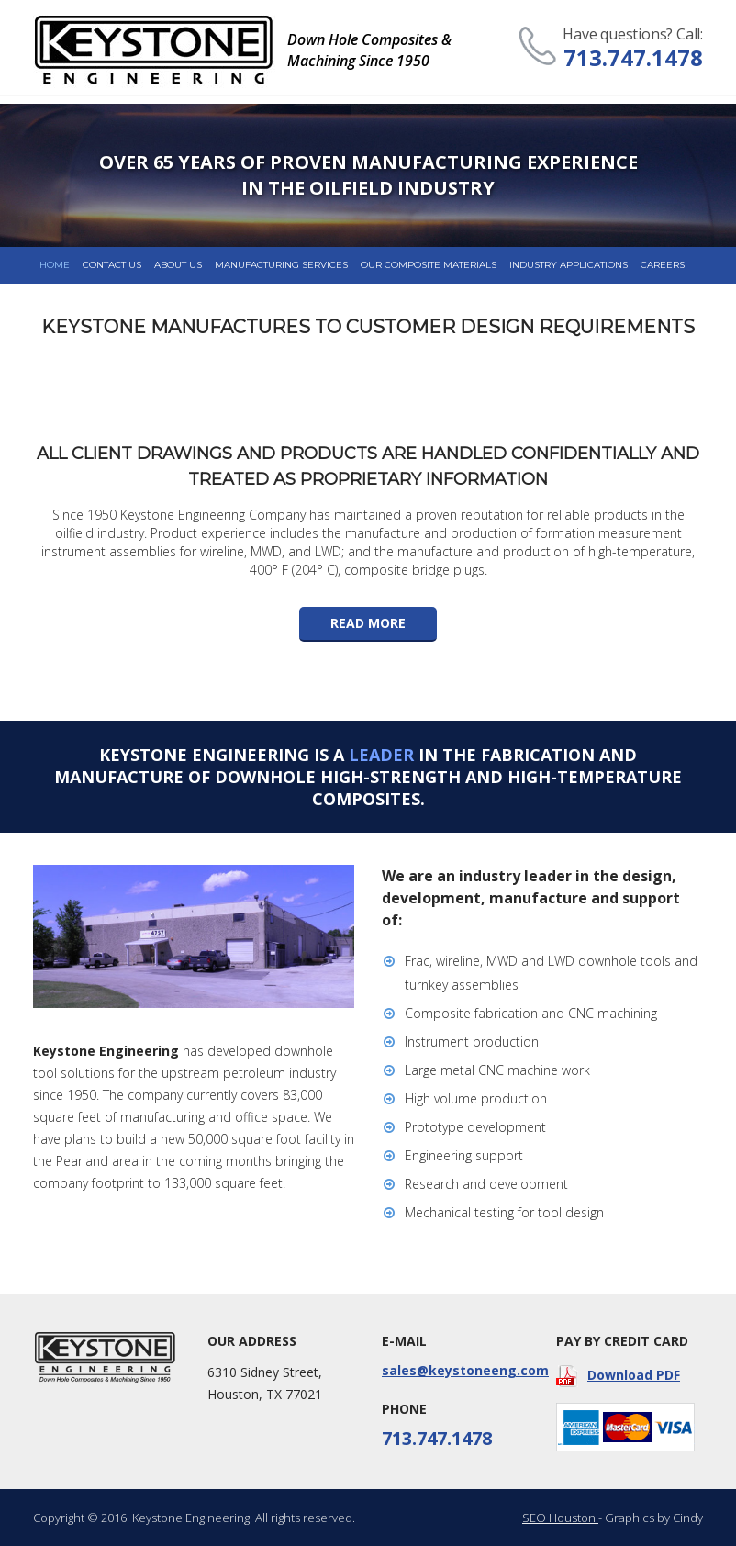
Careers (663, 265)
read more (368, 623)
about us (178, 265)
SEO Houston (560, 1517)
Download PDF (618, 1376)
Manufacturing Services (281, 265)
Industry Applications (568, 265)
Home (54, 265)
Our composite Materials (428, 265)
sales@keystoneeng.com (455, 1370)
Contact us (112, 265)
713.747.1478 (633, 57)
